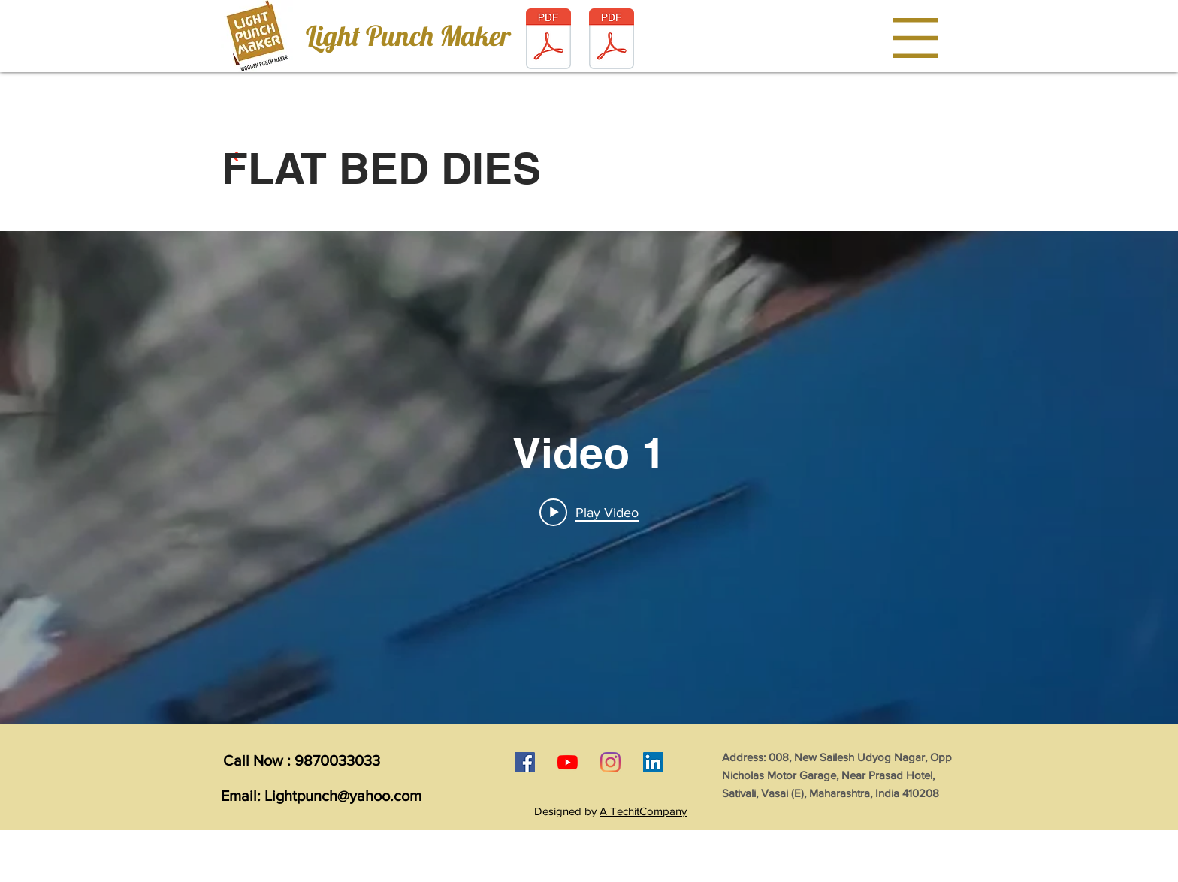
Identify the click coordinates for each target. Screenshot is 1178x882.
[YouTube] (567, 762)
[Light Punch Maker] (408, 35)
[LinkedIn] (653, 762)
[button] (915, 38)
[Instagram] (610, 762)
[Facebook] (525, 762)
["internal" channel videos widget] (589, 477)
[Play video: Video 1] (589, 512)
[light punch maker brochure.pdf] (548, 40)
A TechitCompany (643, 811)
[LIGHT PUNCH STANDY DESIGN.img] (611, 40)
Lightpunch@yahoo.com (342, 795)
